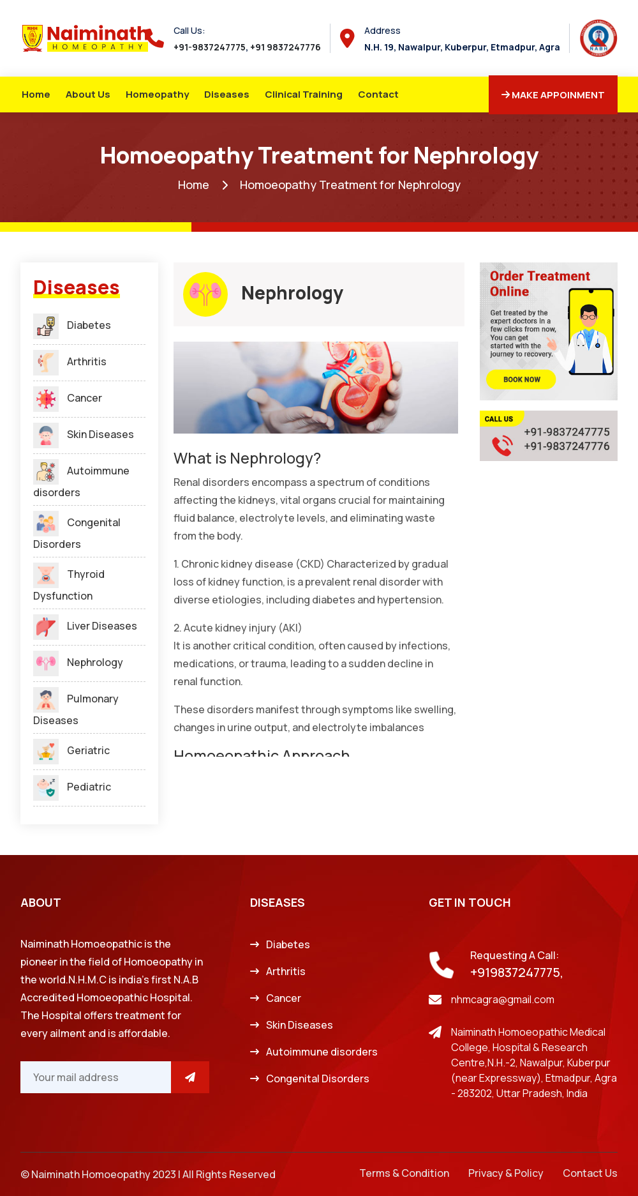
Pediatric (72, 787)
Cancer (67, 398)
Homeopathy (157, 94)
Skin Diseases (83, 434)
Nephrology (78, 662)
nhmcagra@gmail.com (502, 999)
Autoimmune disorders (322, 1052)
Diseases (226, 94)
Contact (378, 94)
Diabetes (72, 325)
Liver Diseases (85, 626)
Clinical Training (304, 94)
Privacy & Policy (506, 1173)
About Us (88, 94)
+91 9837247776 (285, 47)
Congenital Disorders (317, 1078)
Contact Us (590, 1173)
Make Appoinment (553, 95)
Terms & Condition (404, 1173)
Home (36, 94)
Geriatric (71, 750)
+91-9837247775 (210, 47)
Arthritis (70, 361)
